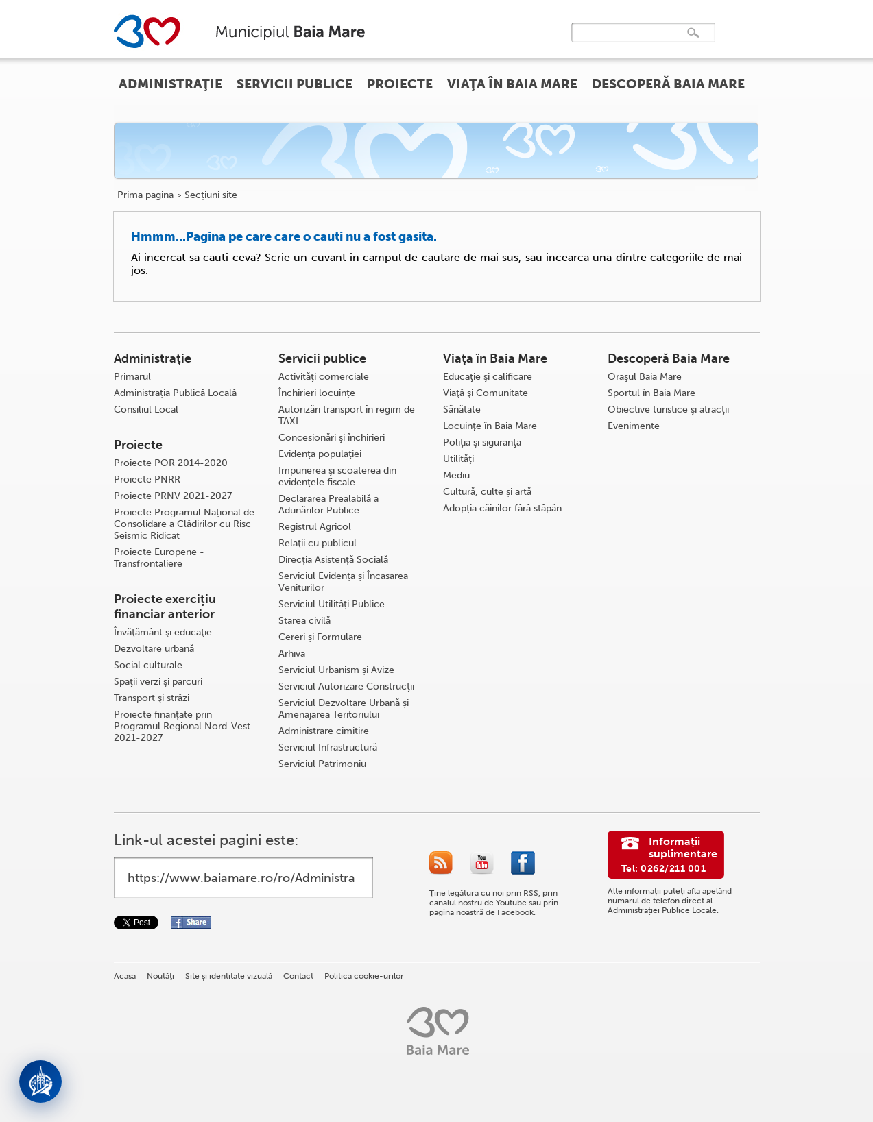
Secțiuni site (210, 195)
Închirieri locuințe (316, 393)
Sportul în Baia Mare (651, 393)
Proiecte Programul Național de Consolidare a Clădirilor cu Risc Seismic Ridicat (184, 524)
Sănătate (462, 409)
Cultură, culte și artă (487, 492)
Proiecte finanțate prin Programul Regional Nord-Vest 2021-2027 (182, 726)
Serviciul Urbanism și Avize (336, 670)
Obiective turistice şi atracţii (668, 409)
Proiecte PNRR (147, 479)
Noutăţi (160, 976)
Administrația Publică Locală (175, 393)
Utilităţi (458, 459)
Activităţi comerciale (323, 376)
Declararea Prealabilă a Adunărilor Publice (328, 504)
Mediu (456, 475)
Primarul (132, 376)
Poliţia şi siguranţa (482, 442)
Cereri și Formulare (320, 637)
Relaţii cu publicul (317, 543)
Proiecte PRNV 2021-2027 (173, 496)
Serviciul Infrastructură (327, 747)
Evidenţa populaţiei (319, 454)
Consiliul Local (146, 409)
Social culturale (148, 665)
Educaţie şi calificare (487, 376)
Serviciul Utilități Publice (331, 604)
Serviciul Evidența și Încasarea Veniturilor (343, 582)
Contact (298, 976)
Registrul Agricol (314, 527)
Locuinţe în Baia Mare (490, 426)
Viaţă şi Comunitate (485, 393)
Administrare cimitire (323, 731)
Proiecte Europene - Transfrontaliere (159, 558)
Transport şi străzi (151, 698)
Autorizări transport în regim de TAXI (346, 415)
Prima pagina (145, 195)
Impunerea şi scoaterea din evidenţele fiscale (337, 476)
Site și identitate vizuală (228, 976)
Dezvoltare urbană (154, 649)
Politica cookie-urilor (364, 976)
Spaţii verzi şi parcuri (158, 681)
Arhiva (291, 653)
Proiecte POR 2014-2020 (171, 463)
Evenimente (634, 426)
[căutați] (629, 42)
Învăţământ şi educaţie (163, 632)
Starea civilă (304, 620)
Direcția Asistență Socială (333, 559)
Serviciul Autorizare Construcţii (346, 686)
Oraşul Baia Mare (645, 376)
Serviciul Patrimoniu (322, 764)
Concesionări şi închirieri (331, 437)
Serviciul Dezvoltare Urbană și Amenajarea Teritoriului (343, 708)
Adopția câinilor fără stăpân (502, 508)
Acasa (125, 976)
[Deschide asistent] (40, 1081)
